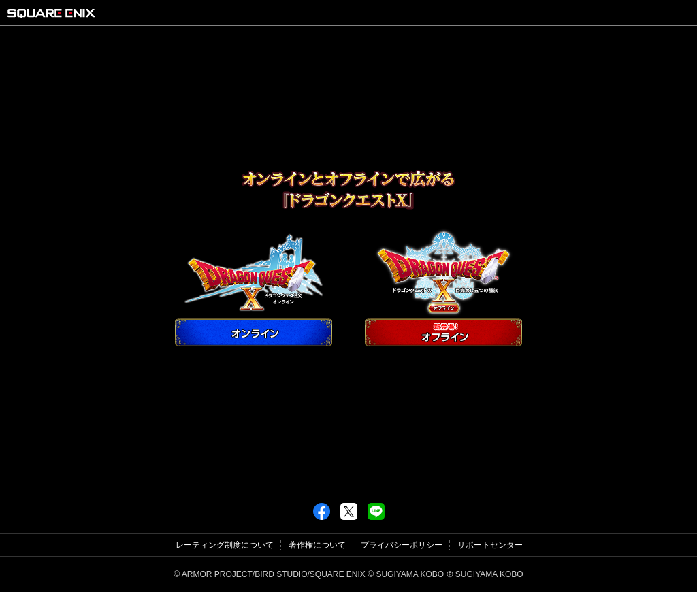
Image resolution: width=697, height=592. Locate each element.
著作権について (317, 545)
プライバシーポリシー (401, 545)
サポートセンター (490, 545)
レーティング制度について (225, 545)
